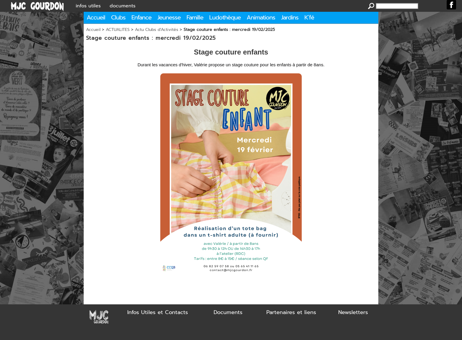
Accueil (96, 17)
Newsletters (353, 312)
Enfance (141, 17)
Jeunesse (169, 17)
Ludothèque (225, 17)
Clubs (118, 17)
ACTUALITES (118, 30)
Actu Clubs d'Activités (156, 30)
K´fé (309, 17)
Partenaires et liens (291, 312)
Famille (195, 17)
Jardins (289, 17)
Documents (228, 312)
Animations (261, 17)
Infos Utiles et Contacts (157, 312)
